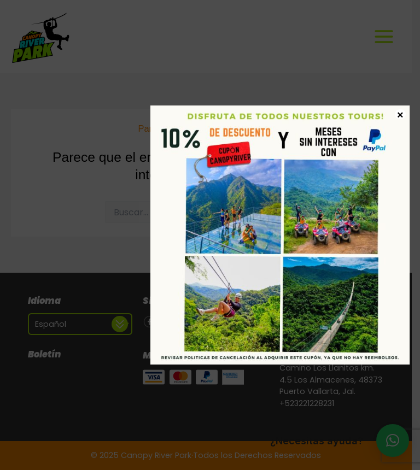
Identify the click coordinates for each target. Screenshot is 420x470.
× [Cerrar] (400, 114)
